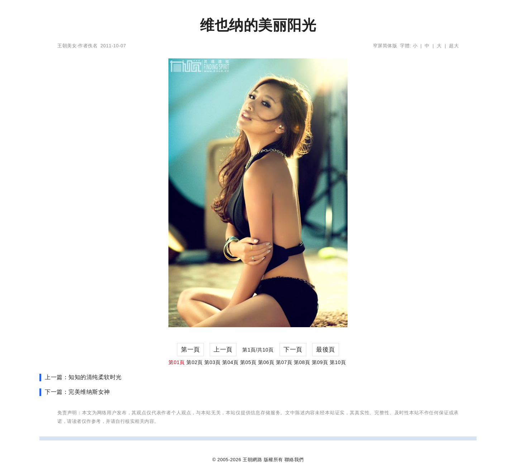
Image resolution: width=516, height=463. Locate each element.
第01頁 (176, 362)
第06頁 (266, 362)
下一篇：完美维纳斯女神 (77, 392)
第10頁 (338, 362)
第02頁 (194, 362)
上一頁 (223, 349)
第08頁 (302, 362)
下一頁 (292, 349)
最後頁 (325, 349)
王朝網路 (252, 459)
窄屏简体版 (385, 45)
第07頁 (284, 362)
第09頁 (320, 362)
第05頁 (248, 362)
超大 (454, 45)
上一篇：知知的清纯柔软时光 (83, 377)
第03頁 (212, 362)
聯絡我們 (294, 459)
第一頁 (190, 349)
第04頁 (230, 362)
